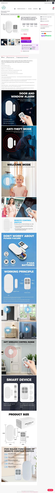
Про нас (30, 8)
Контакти (35, 8)
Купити (26, 38)
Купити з (27, 41)
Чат (50, 490)
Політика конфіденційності (34, 491)
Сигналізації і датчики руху (14, 14)
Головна (14, 8)
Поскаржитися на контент (26, 491)
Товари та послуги (21, 8)
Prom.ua (32, 490)
